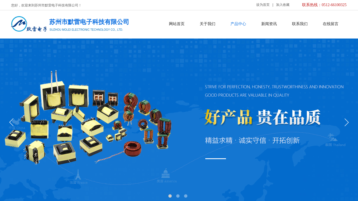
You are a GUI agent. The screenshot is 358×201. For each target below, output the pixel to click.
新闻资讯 (269, 24)
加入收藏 (282, 5)
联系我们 (300, 24)
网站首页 (177, 24)
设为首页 (263, 5)
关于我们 (207, 24)
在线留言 (330, 24)
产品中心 (238, 24)
